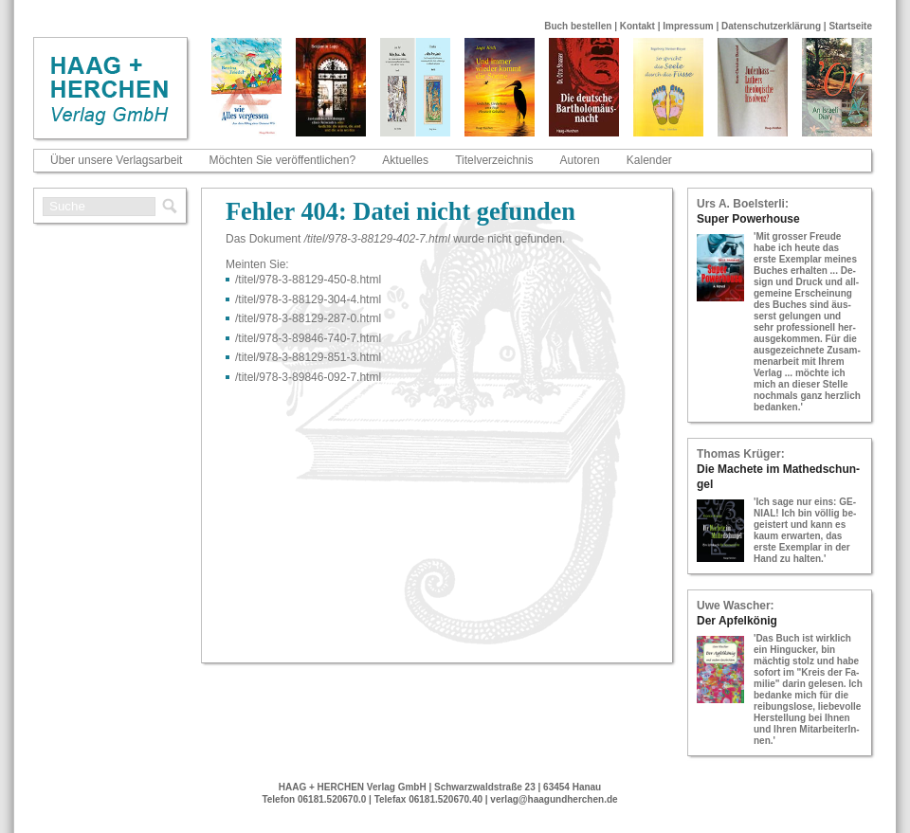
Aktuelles (405, 160)
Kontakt (637, 26)
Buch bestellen (577, 26)
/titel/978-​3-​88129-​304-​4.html (308, 299)
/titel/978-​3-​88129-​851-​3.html (308, 357)
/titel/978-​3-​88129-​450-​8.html (308, 279)
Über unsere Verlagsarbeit (116, 160)
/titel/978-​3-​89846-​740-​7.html (308, 338)
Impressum (688, 26)
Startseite (850, 26)
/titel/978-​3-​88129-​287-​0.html (308, 318)
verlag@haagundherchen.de (553, 799)
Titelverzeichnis (494, 160)
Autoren (580, 160)
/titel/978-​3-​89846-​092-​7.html (308, 377)
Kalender (649, 160)
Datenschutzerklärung (771, 26)
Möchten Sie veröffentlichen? (282, 160)
